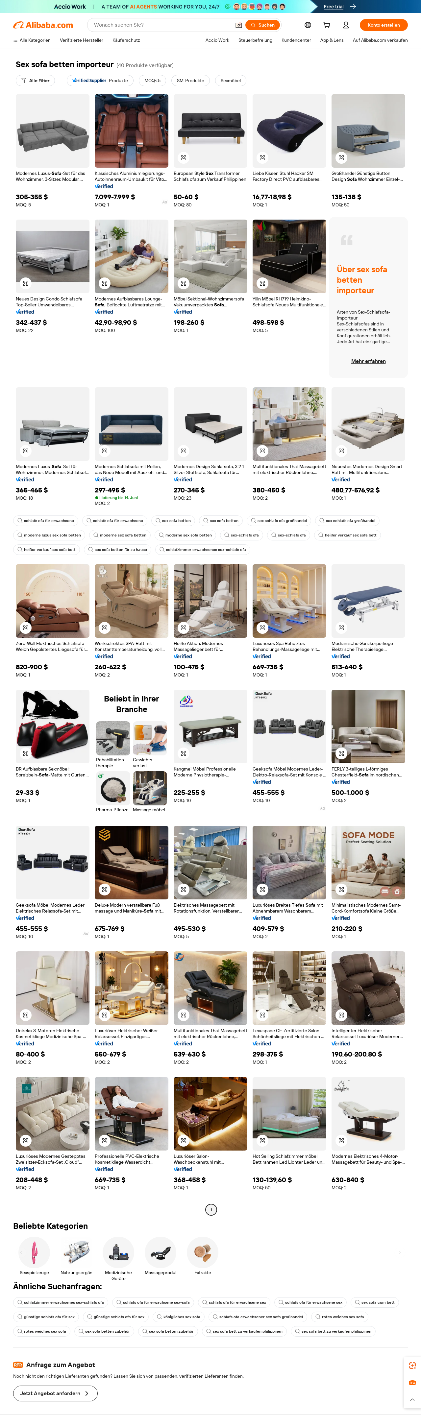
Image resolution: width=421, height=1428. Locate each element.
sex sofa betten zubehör (104, 1331)
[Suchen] (262, 25)
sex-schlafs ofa (241, 535)
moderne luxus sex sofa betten (49, 535)
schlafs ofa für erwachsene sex (234, 1302)
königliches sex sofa (178, 1317)
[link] (412, 1365)
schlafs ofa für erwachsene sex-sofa (153, 1302)
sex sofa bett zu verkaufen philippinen (244, 1331)
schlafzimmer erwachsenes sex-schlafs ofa (203, 549)
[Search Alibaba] (162, 25)
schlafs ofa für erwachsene (45, 520)
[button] (239, 25)
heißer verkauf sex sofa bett (347, 535)
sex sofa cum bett (375, 1302)
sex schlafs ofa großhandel (279, 520)
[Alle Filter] (35, 80)
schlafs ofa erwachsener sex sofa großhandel (258, 1317)
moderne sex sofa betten (119, 535)
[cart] (328, 26)
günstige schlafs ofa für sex (46, 1317)
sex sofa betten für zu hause (117, 549)
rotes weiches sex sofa (339, 1317)
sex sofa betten (173, 520)
